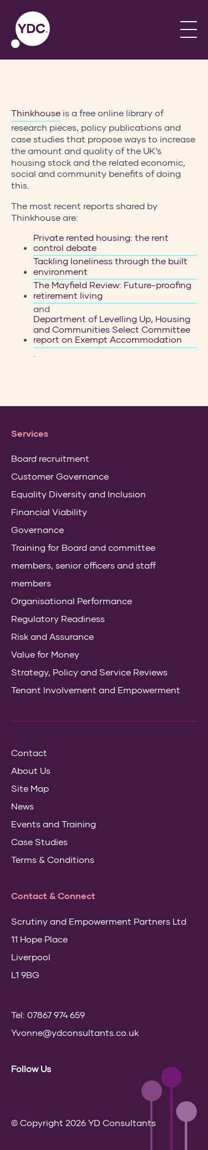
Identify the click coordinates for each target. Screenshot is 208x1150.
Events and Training (53, 823)
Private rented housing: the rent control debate (101, 243)
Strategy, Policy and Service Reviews (89, 672)
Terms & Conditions (52, 859)
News (22, 806)
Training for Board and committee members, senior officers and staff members (83, 565)
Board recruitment (50, 458)
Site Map (30, 788)
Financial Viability (49, 511)
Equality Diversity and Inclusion (78, 493)
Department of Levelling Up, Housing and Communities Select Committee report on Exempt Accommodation (111, 329)
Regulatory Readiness (58, 618)
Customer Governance (60, 476)
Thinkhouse (35, 112)
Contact (29, 752)
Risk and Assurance (52, 636)
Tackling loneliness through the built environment (110, 266)
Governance (37, 529)
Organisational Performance (71, 600)
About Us (30, 770)
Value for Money (45, 654)
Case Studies (39, 841)
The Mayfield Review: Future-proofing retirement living (112, 290)
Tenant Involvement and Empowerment (95, 689)
